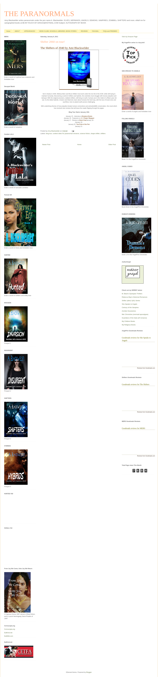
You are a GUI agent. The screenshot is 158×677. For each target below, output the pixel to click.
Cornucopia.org (9, 629)
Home (8, 31)
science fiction (85, 133)
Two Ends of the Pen (83, 124)
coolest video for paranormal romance (66, 133)
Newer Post (46, 144)
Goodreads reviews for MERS (133, 428)
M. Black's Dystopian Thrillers (132, 294)
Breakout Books (87, 116)
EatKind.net (8, 633)
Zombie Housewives (129, 311)
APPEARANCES (29, 31)
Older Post (112, 144)
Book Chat (82, 120)
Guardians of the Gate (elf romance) (134, 318)
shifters (103, 133)
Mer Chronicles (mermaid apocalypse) (135, 314)
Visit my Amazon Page (129, 37)
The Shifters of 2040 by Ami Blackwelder (64, 47)
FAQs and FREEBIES (110, 31)
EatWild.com (8, 636)
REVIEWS (84, 31)
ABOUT (17, 31)
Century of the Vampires (130, 307)
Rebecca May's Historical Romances (134, 297)
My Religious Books (129, 325)
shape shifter (95, 133)
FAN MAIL (95, 31)
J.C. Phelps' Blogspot (87, 118)
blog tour (49, 133)
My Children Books (128, 321)
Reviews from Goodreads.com (146, 368)
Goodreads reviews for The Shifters (135, 384)
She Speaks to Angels (129, 304)
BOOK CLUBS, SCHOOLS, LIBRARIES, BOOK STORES (57, 31)
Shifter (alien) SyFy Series (131, 300)
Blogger (89, 672)
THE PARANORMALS (39, 14)
